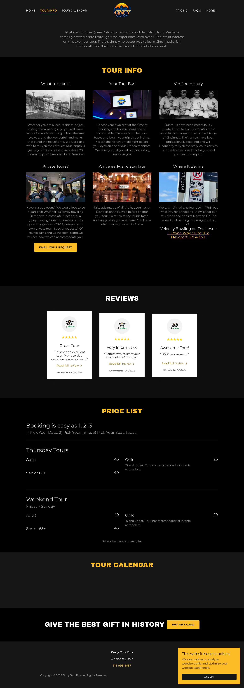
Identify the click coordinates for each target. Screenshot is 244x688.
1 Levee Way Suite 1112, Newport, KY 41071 (188, 235)
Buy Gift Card (183, 624)
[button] (212, 10)
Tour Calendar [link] (74, 10)
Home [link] (30, 10)
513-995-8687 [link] (122, 665)
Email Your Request (55, 247)
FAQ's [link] (197, 10)
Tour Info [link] (48, 10)
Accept (209, 676)
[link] (122, 10)
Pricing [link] (182, 10)
